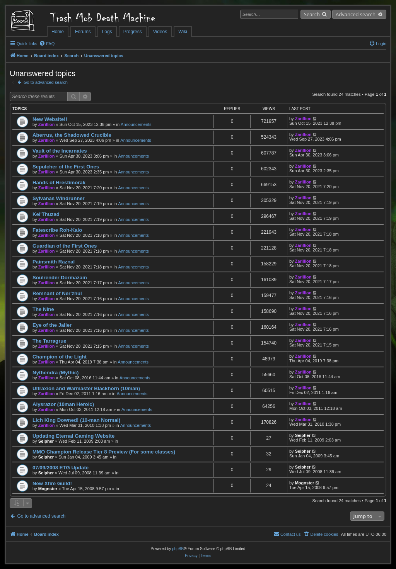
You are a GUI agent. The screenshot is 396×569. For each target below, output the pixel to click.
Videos (160, 31)
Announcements (136, 124)
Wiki (182, 31)
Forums (83, 31)
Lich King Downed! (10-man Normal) (76, 420)
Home (57, 31)
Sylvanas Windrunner (58, 198)
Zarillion (46, 124)
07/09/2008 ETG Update (60, 467)
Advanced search (356, 14)
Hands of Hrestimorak (58, 182)
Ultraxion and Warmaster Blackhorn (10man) (86, 388)
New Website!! (49, 119)
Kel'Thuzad (46, 214)
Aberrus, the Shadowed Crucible (71, 135)
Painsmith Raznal (53, 262)
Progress (132, 31)
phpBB (178, 549)
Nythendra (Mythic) (55, 372)
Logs (107, 31)
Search (312, 14)
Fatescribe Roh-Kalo (57, 230)
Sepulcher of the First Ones (65, 167)
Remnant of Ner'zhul (57, 293)
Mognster (48, 488)
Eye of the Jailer (52, 325)
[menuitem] (47, 43)
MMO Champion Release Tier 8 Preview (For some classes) (103, 452)
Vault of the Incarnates (59, 151)
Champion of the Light (59, 357)
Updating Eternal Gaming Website (73, 436)
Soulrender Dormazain (59, 277)
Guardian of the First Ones (64, 246)
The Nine (43, 309)
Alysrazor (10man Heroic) (63, 404)
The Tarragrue (49, 341)
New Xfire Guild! (52, 483)
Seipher (46, 441)
